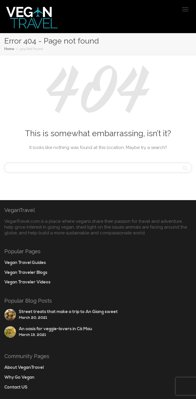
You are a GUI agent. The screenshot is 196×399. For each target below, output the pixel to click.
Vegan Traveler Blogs (25, 272)
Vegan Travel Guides (25, 262)
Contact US (16, 387)
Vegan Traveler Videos (27, 282)
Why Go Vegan (19, 377)
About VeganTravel (24, 367)
